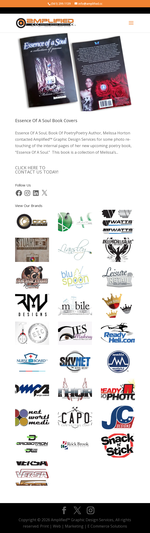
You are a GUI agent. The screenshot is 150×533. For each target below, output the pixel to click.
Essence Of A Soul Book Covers (46, 120)
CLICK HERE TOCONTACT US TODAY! (36, 170)
